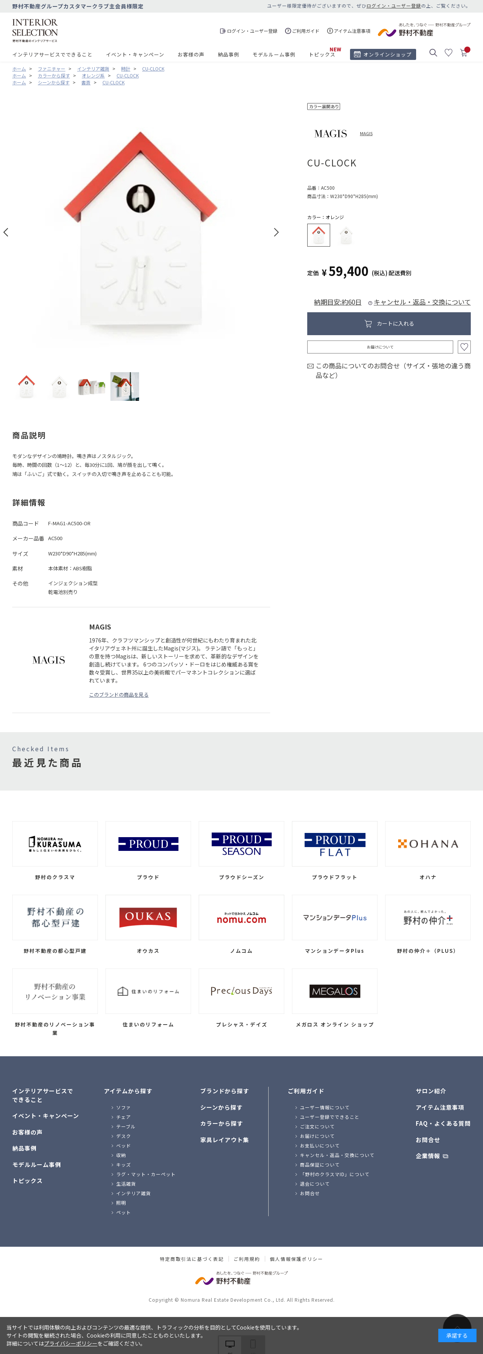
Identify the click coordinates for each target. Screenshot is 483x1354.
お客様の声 (191, 54)
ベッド (123, 1145)
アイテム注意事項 (440, 1107)
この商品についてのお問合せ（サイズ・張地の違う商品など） (393, 370)
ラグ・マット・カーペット (146, 1174)
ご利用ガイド (306, 1091)
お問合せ (310, 1193)
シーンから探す (221, 1107)
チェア (123, 1117)
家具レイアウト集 (224, 1140)
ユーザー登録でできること (330, 1117)
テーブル (126, 1126)
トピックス (322, 54)
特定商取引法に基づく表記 (192, 1259)
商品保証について (320, 1164)
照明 (121, 1202)
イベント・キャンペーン (135, 54)
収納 (121, 1155)
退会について (315, 1183)
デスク (123, 1136)
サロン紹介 (431, 1091)
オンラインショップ (387, 54)
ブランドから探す (224, 1091)
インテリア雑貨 (133, 1193)
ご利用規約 (246, 1259)
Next (276, 232)
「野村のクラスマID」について (335, 1174)
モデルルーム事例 (274, 54)
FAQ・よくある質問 (443, 1123)
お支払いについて (320, 1145)
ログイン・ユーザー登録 (393, 5)
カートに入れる (395, 323)
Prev (5, 232)
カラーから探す (221, 1123)
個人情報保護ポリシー (296, 1259)
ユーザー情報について (325, 1107)
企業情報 (428, 1156)
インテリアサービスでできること (52, 54)
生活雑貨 (126, 1183)
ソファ (123, 1107)
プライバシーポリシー (70, 1343)
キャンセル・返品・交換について (422, 302)
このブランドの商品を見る (119, 694)
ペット (123, 1212)
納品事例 (228, 54)
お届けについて (380, 347)
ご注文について (317, 1126)
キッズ (123, 1164)
